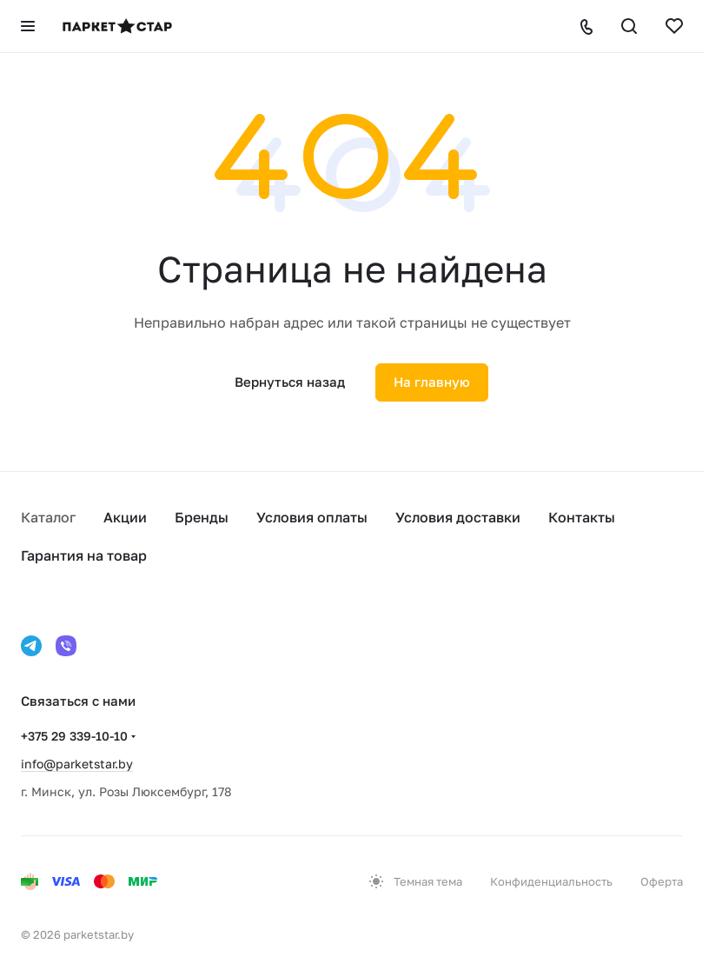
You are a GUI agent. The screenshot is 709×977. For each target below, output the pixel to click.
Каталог (48, 517)
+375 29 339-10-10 (74, 735)
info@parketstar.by (77, 763)
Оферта (661, 881)
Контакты (581, 517)
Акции (125, 517)
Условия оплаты (312, 517)
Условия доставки (457, 517)
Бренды (202, 517)
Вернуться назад (290, 381)
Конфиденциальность (551, 881)
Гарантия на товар (84, 555)
